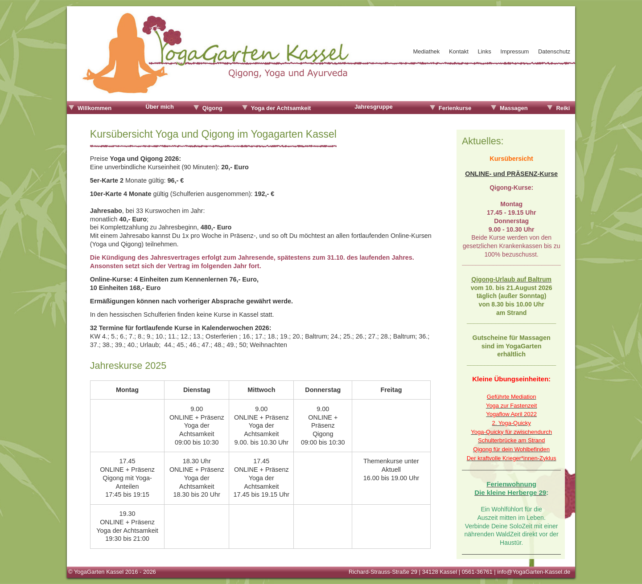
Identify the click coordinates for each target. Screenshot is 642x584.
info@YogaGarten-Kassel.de (533, 571)
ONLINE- (478, 173)
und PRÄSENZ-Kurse (524, 173)
